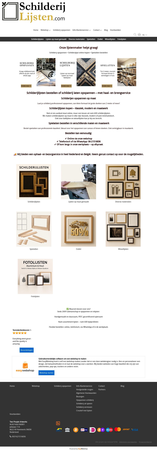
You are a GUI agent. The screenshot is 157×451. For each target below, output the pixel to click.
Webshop (46, 30)
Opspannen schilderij (85, 400)
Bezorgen (80, 396)
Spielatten (91, 39)
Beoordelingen (27, 350)
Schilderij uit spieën (84, 403)
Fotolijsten (121, 39)
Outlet (100, 39)
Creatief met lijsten (84, 410)
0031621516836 (19, 436)
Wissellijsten (110, 39)
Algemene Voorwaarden (86, 393)
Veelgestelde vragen (84, 389)
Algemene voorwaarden (128, 442)
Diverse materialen (77, 39)
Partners (101, 389)
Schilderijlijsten (37, 39)
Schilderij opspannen (61, 30)
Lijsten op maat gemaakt (56, 39)
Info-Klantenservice (81, 30)
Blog (106, 30)
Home (35, 30)
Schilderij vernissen (84, 407)
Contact (97, 30)
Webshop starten (46, 372)
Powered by (79, 449)
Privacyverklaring (145, 442)
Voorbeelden (115, 30)
